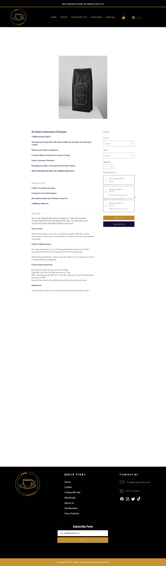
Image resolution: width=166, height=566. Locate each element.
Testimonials (71, 508)
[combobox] (118, 144)
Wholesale (69, 497)
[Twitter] (133, 499)
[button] (123, 17)
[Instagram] (127, 499)
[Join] (82, 540)
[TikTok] (139, 499)
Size (105, 150)
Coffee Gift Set (72, 492)
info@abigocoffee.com (138, 482)
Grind (106, 138)
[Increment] (111, 167)
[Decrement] (105, 167)
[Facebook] (122, 499)
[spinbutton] (108, 167)
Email (59, 528)
